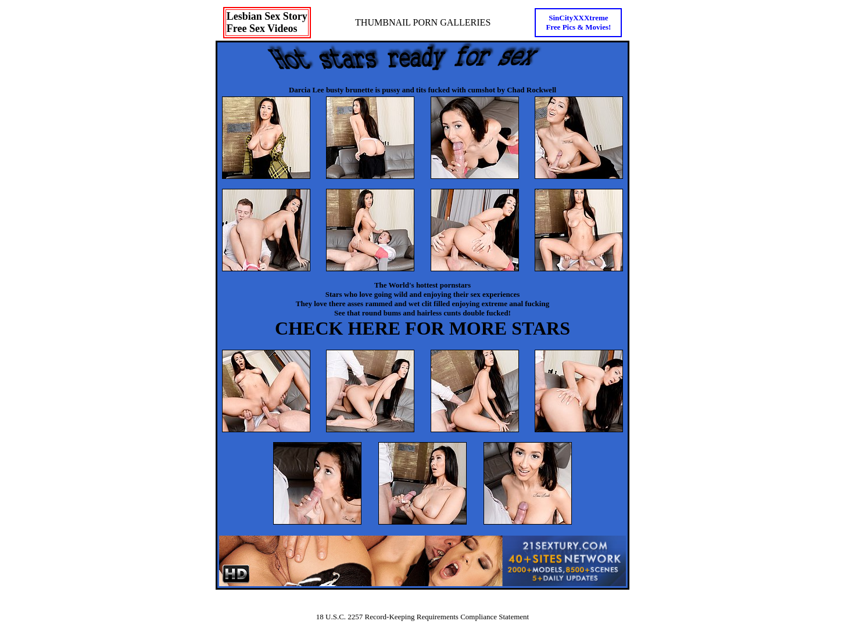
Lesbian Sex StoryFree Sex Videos (267, 22)
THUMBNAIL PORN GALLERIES (422, 22)
